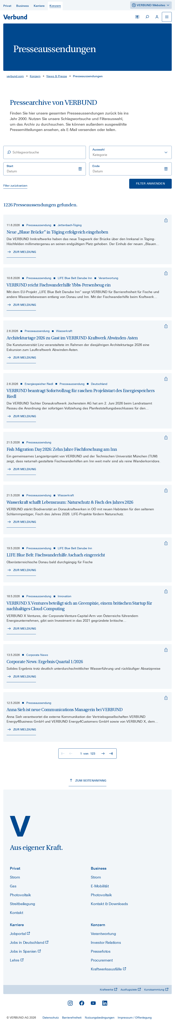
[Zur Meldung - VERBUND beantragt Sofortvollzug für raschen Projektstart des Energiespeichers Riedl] (21, 416)
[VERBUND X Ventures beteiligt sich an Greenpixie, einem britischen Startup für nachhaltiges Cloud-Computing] (165, 591)
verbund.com (15, 76)
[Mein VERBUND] (157, 17)
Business (98, 868)
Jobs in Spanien (25, 951)
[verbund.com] (20, 826)
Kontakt (16, 912)
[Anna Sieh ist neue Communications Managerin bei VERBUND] (165, 697)
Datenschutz (51, 1017)
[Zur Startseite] (15, 17)
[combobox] (130, 152)
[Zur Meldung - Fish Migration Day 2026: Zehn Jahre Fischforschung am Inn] (21, 469)
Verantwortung (103, 933)
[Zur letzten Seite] (111, 753)
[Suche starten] (147, 17)
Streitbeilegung (22, 904)
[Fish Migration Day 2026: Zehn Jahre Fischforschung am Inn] (165, 437)
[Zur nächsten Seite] (103, 753)
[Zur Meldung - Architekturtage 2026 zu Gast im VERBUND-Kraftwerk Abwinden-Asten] (21, 357)
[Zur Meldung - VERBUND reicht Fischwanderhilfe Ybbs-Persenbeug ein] (21, 305)
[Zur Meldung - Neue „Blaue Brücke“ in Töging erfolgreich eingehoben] (21, 252)
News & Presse (56, 76)
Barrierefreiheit (72, 1017)
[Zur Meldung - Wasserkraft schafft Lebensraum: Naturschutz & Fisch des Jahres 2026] (21, 522)
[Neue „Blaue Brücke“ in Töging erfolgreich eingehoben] (165, 220)
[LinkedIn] (104, 1003)
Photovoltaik (20, 895)
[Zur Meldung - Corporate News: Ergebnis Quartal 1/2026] (21, 676)
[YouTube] (93, 1003)
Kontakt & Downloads (109, 904)
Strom (15, 877)
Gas (13, 886)
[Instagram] (70, 1003)
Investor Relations (106, 942)
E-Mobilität (100, 886)
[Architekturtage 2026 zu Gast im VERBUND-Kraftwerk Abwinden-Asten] (165, 326)
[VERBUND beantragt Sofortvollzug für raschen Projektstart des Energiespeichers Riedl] (165, 378)
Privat (15, 868)
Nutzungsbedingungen (99, 1017)
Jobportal (20, 933)
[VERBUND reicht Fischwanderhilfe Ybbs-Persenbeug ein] (165, 273)
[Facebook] (81, 1003)
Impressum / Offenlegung (135, 1017)
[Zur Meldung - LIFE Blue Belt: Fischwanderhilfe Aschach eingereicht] (21, 570)
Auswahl (98, 149)
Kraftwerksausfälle (108, 969)
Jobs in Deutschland (29, 942)
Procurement (102, 960)
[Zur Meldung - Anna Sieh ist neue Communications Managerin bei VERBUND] (21, 729)
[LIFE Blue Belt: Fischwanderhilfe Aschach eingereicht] (165, 543)
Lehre (17, 960)
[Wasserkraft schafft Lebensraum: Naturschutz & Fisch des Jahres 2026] (165, 490)
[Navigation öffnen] (167, 17)
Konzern (35, 76)
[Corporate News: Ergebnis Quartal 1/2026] (165, 649)
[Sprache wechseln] (137, 17)
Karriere (17, 925)
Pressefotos (101, 951)
